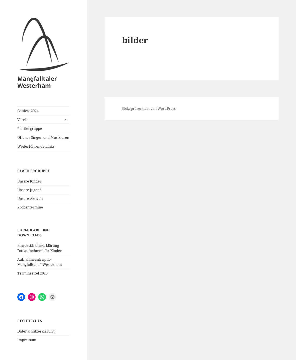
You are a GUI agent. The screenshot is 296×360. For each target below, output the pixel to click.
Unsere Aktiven (30, 198)
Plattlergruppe (29, 128)
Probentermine (30, 207)
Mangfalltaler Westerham (37, 81)
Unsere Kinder (29, 181)
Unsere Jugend (29, 189)
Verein (22, 119)
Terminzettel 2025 (32, 273)
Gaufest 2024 (28, 110)
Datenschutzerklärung (36, 331)
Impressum (26, 339)
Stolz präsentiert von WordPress (149, 108)
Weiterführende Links (35, 146)
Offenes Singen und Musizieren (43, 137)
